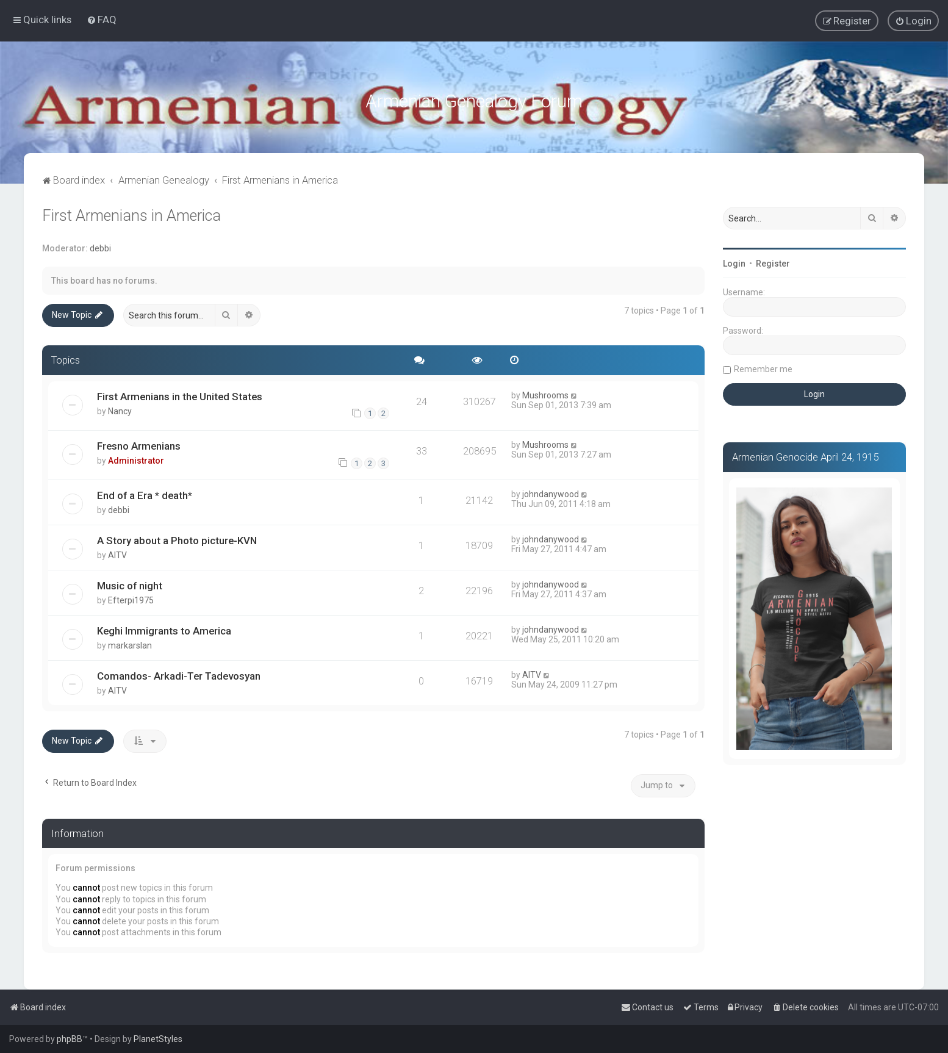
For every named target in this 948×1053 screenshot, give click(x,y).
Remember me (763, 366)
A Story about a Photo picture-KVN (177, 537)
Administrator (136, 457)
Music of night (129, 583)
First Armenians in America (131, 212)
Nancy (120, 408)
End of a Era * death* (144, 492)
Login (734, 260)
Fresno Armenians (139, 443)
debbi (100, 245)
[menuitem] (102, 19)
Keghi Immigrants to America (164, 628)
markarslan (130, 642)
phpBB (69, 1039)
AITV (117, 552)
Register (773, 260)
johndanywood (550, 491)
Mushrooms (545, 392)
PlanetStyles (158, 1039)
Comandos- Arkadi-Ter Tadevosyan (178, 673)
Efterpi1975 (131, 597)
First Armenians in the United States (179, 393)
